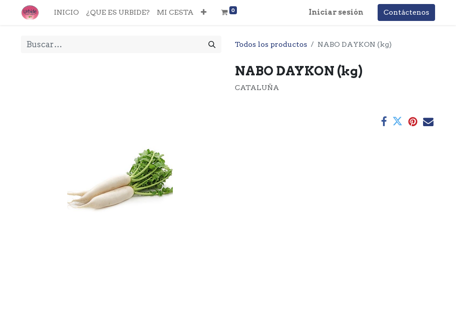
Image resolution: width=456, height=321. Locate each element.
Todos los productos (271, 44)
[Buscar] (212, 44)
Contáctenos (406, 12)
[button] (203, 12)
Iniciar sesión (336, 12)
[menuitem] (66, 12)
